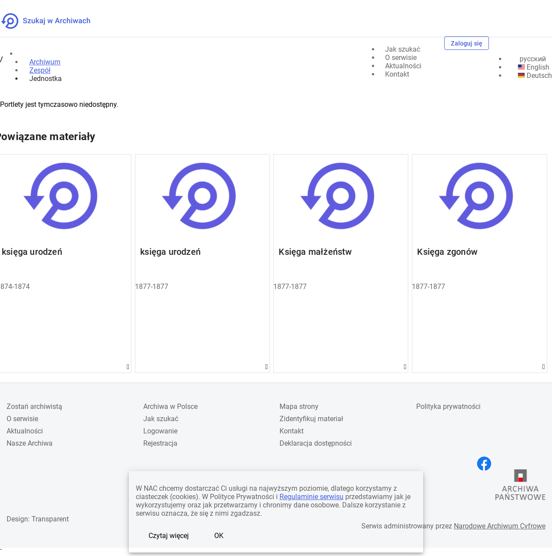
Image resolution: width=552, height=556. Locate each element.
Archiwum (44, 62)
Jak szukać (160, 419)
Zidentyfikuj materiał (311, 419)
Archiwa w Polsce (170, 406)
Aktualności (25, 431)
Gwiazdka (131, 366)
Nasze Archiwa (30, 443)
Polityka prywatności (448, 406)
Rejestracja (160, 443)
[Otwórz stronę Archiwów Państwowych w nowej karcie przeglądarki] (520, 485)
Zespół (39, 70)
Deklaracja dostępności (316, 443)
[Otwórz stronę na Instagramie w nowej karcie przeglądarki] (468, 464)
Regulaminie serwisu (311, 497)
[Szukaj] (433, 44)
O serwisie (22, 419)
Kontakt (292, 431)
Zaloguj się (466, 43)
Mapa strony (299, 406)
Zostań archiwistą (34, 406)
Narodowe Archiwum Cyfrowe (499, 526)
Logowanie (160, 431)
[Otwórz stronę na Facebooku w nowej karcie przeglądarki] (486, 464)
